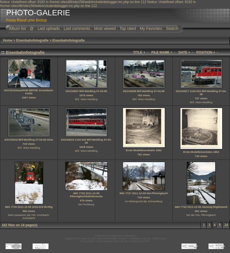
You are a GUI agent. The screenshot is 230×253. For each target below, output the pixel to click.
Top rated (128, 28)
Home (7, 40)
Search (172, 28)
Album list (17, 28)
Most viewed (105, 28)
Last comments (77, 28)
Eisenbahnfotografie (32, 40)
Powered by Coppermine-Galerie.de (115, 235)
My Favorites (151, 28)
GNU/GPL (144, 241)
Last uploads (49, 28)
